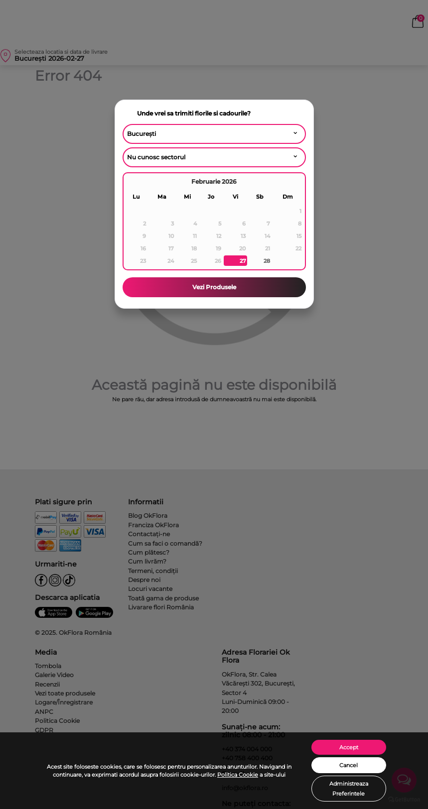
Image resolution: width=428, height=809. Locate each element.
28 (267, 260)
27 (243, 260)
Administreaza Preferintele (348, 788)
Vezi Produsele (214, 287)
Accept (348, 747)
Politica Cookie (237, 774)
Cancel (348, 765)
